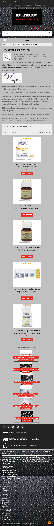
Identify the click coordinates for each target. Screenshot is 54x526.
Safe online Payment (9, 475)
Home (5, 44)
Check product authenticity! (11, 479)
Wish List (5, 518)
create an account (38, 5)
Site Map (5, 490)
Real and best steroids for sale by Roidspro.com (19, 524)
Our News (5, 500)
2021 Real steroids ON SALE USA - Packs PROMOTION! (26, 358)
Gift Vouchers (7, 502)
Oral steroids (13, 44)
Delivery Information (9, 473)
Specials (5, 506)
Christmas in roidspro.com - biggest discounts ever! (26, 407)
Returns (4, 488)
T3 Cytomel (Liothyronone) (28, 44)
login (28, 5)
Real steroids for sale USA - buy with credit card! (26, 371)
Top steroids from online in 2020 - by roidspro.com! (27, 383)
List (6, 127)
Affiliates (5, 504)
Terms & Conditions (9, 477)
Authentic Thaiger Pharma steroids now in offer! (27, 419)
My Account (6, 514)
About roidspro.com (9, 471)
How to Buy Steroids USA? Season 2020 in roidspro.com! (26, 395)
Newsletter (6, 520)
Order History (6, 516)
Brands (4, 498)
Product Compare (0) (23, 127)
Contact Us (6, 486)
